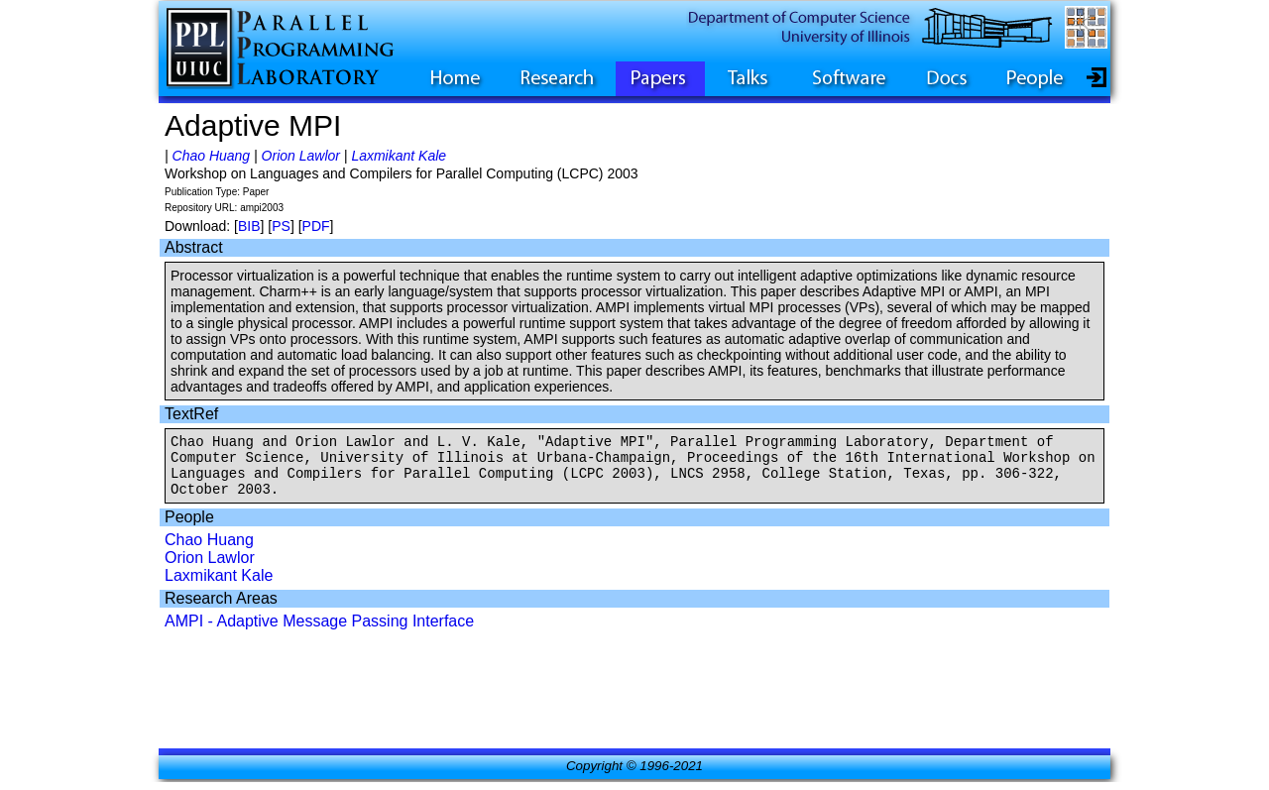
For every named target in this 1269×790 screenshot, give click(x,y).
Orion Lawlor (301, 156)
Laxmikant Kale (398, 156)
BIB (249, 226)
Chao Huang (212, 156)
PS (281, 226)
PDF (316, 226)
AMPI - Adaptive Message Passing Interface (319, 632)
